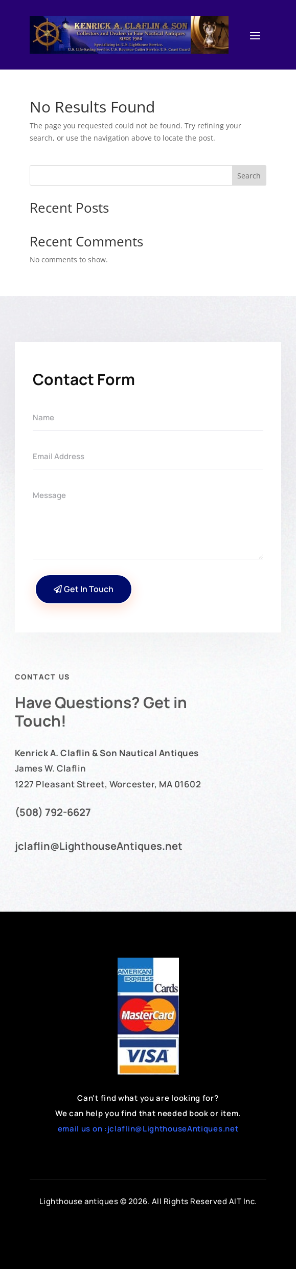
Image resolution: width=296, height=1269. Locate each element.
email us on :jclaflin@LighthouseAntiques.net (148, 1128)
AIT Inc (242, 1201)
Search (249, 175)
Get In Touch (88, 589)
